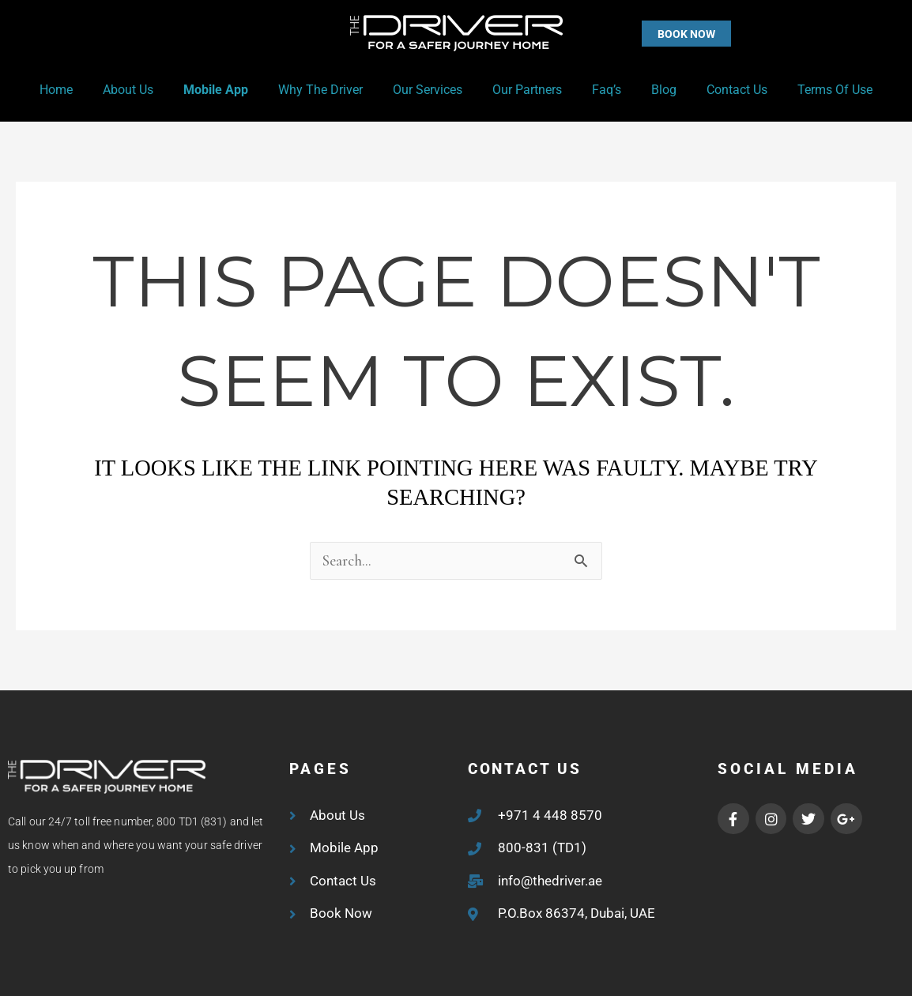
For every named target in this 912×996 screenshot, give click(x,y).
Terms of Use (813, 89)
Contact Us (720, 89)
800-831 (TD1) (542, 848)
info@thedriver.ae (550, 881)
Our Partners (525, 89)
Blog (652, 89)
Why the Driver (327, 89)
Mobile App (227, 89)
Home (77, 89)
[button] (654, 34)
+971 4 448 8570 (550, 815)
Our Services (430, 89)
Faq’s (599, 89)
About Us (144, 89)
